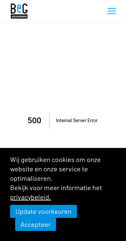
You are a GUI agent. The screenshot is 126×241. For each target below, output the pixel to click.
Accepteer (35, 224)
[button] (111, 11)
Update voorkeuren (43, 211)
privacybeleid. (30, 197)
